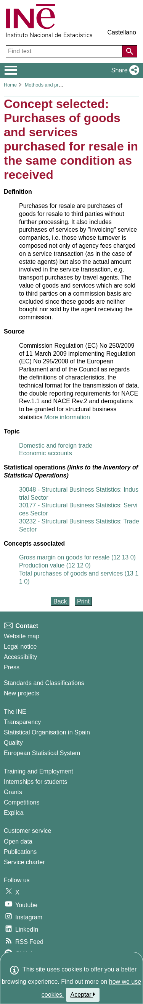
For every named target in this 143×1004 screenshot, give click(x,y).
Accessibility (20, 657)
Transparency (22, 722)
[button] (123, 70)
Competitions (21, 802)
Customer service (27, 830)
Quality (13, 742)
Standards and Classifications (44, 683)
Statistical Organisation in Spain (47, 732)
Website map (21, 636)
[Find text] (65, 51)
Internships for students (35, 781)
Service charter (24, 862)
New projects (21, 693)
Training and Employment (38, 771)
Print (83, 601)
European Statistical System (42, 753)
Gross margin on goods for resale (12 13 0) (77, 557)
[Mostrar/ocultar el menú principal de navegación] (11, 70)
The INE (15, 711)
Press (11, 667)
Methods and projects (49, 85)
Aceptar (83, 994)
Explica (14, 812)
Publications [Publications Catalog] (20, 852)
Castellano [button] (121, 32)
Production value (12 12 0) (55, 565)
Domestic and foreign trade (55, 445)
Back (60, 601)
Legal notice (20, 646)
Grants (13, 792)
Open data (18, 841)
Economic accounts (45, 453)
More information (67, 417)
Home (10, 85)
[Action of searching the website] (129, 51)
